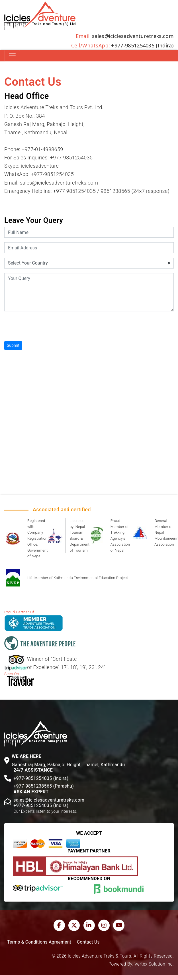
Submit (13, 345)
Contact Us (88, 942)
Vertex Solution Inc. (154, 964)
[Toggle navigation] (12, 55)
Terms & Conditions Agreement (39, 942)
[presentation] (47, 327)
